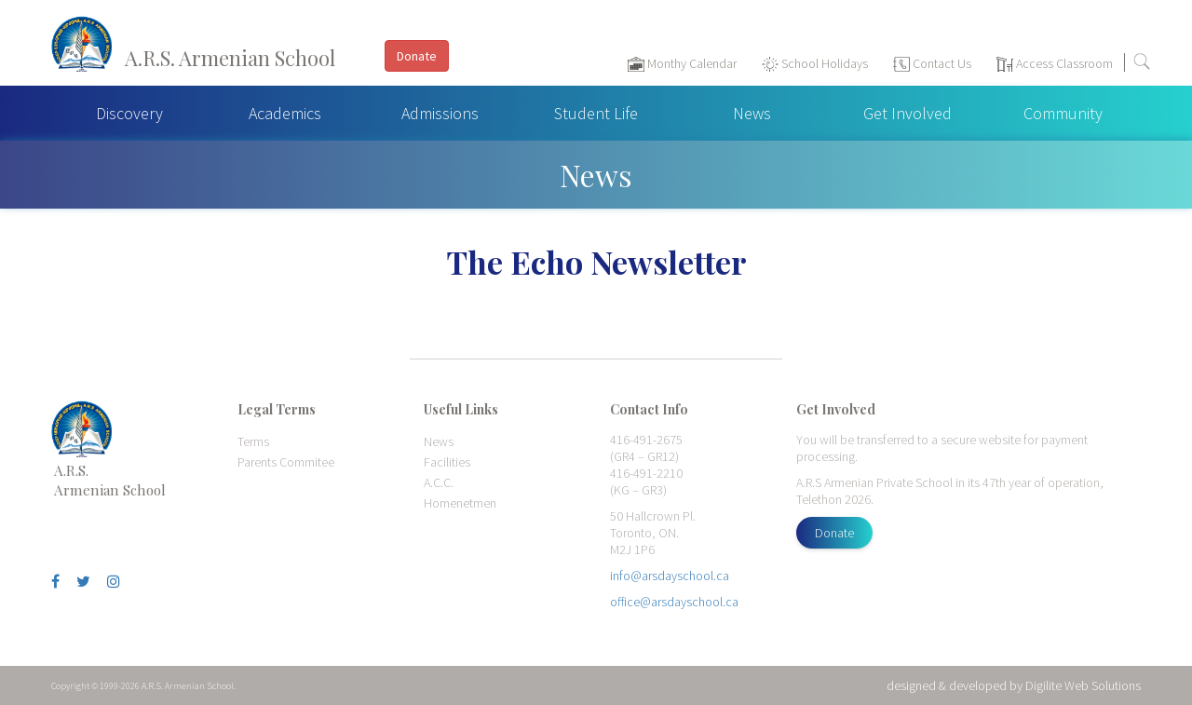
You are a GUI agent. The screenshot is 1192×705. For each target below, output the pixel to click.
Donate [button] (417, 55)
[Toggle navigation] (1168, 66)
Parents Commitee (285, 462)
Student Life (596, 113)
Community (1063, 113)
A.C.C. (439, 482)
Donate (834, 532)
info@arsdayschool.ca (669, 575)
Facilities (447, 462)
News (752, 113)
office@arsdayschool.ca (674, 601)
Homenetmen (460, 503)
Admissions (440, 113)
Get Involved (907, 113)
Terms (253, 441)
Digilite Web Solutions (1083, 685)
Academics (285, 113)
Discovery (129, 113)
